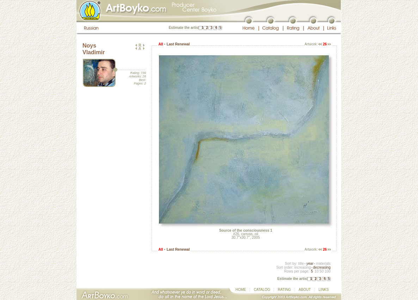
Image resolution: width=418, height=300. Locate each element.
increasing (302, 267)
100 (328, 271)
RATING (284, 290)
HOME (240, 290)
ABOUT (305, 290)
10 (316, 271)
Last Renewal (178, 44)
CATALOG (262, 290)
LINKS (324, 290)
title (301, 263)
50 (322, 271)
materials (323, 263)
